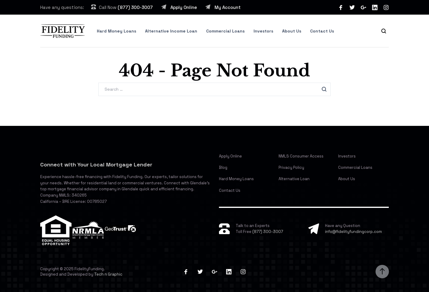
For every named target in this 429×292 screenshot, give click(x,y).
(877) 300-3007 (135, 7)
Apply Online (183, 7)
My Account (227, 7)
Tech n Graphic (108, 274)
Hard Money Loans (116, 31)
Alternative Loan (294, 178)
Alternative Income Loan (171, 31)
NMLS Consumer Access (301, 156)
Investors (263, 31)
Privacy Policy (291, 167)
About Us (291, 31)
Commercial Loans (225, 31)
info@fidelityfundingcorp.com (353, 231)
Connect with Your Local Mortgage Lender (96, 164)
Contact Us (322, 31)
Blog (223, 167)
